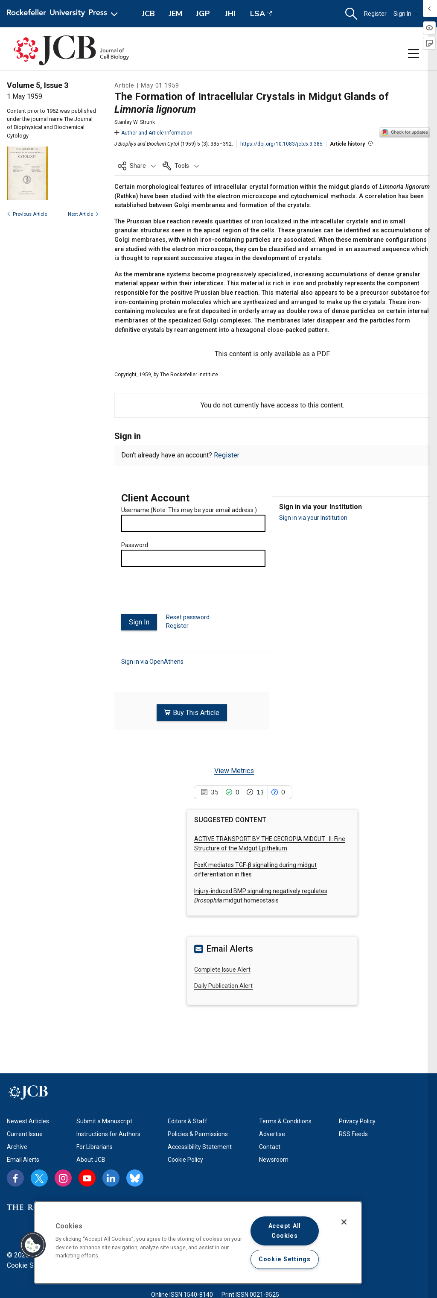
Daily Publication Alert (223, 982)
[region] (198, 1242)
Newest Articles (28, 1121)
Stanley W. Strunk (134, 122)
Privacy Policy (357, 1121)
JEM (175, 14)
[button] (351, 14)
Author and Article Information (153, 133)
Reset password (188, 617)
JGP (203, 14)
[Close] (344, 1222)
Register (375, 14)
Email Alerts (23, 1159)
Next (83, 214)
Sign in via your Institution (313, 517)
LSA (257, 14)
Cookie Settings (31, 1265)
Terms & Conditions (285, 1121)
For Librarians (94, 1146)
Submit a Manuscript (104, 1121)
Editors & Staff (187, 1121)
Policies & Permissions (198, 1134)
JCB (148, 14)
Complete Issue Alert (222, 966)
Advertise (272, 1134)
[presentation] (186, 593)
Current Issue (25, 1134)
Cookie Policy (185, 1159)
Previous (27, 214)
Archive (17, 1146)
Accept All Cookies (284, 1230)
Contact (269, 1146)
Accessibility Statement (200, 1146)
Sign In (406, 14)
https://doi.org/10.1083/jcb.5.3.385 (281, 144)
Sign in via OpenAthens (152, 659)
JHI (230, 14)
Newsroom (273, 1159)
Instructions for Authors (108, 1134)
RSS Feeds (353, 1134)
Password (134, 545)
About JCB (90, 1159)
